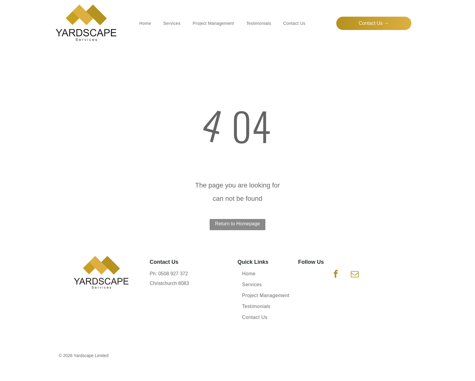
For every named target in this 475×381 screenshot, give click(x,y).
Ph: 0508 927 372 (169, 273)
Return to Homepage (237, 223)
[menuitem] (145, 23)
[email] (354, 275)
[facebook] (336, 275)
